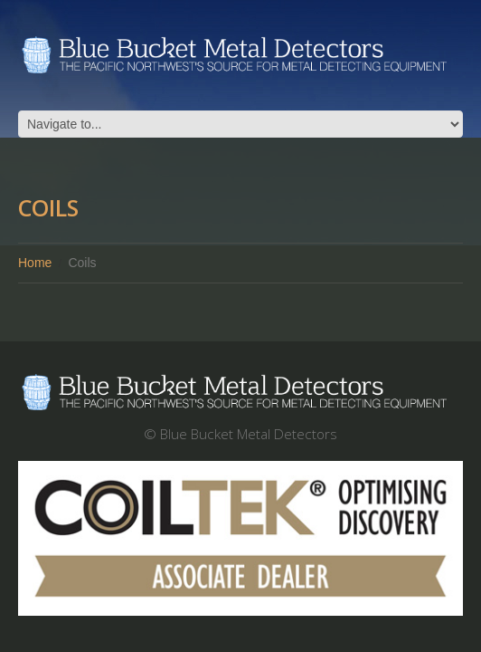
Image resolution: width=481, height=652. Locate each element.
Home (35, 262)
